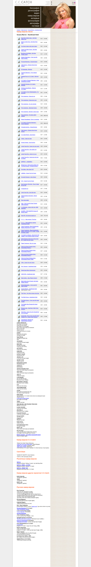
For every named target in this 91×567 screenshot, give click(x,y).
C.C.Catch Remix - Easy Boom (28, 134)
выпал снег (34, 506)
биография (34, 8)
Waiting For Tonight (21, 445)
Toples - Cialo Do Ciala (26, 138)
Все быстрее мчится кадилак (24, 518)
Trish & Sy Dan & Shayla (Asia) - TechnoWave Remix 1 (28, 247)
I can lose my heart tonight (23, 398)
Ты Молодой (20, 524)
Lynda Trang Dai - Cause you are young (30, 146)
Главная (18, 29)
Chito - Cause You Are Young (27, 262)
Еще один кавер (25, 200)
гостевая (35, 26)
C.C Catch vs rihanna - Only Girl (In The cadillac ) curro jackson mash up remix (30, 235)
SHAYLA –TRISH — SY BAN (23, 465)
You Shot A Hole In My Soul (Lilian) (29, 46)
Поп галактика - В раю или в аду (29, 100)
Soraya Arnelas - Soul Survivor (28, 142)
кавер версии (33, 16)
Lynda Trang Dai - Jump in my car (29, 154)
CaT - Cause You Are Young (27, 181)
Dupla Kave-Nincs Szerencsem (28, 270)
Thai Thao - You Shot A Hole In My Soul (30, 293)
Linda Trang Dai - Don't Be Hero (28, 192)
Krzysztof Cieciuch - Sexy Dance (28, 177)
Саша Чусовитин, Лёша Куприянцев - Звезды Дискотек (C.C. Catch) (30, 227)
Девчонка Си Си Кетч (22, 521)
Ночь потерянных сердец (23, 509)
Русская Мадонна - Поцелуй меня (29, 61)
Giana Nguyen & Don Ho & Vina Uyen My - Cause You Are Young (29, 239)
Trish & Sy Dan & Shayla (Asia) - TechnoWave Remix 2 (28, 251)
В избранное (47, 4)
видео (36, 13)
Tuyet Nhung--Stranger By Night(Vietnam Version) (27, 320)
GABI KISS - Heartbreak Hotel (28, 274)
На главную (48, 1)
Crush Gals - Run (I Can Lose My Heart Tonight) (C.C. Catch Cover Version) (30, 316)
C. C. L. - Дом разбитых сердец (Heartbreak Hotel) (28, 223)
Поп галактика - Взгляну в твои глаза (30, 111)
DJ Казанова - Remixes (26, 69)
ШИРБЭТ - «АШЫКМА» (26, 161)
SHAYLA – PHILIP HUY (22, 468)
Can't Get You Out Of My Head (24, 444)
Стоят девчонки (21, 511)
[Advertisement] (31, 555)
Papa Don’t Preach (21, 446)
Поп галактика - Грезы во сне (28, 96)
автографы (34, 23)
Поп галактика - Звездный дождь (29, 107)
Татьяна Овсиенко (21, 508)
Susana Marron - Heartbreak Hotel (35, 29)
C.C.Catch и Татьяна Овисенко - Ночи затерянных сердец (30, 81)
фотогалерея (33, 21)
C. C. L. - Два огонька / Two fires (28, 219)
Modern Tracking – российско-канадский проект (29, 434)
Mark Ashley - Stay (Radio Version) (29, 278)
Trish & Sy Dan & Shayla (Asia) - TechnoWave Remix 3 (28, 255)
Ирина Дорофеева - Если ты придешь (30, 119)
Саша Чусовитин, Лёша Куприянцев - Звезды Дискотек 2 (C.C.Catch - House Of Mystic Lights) (30, 231)
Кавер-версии (24, 29)
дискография (33, 11)
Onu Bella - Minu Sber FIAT (27, 169)
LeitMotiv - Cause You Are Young (28, 173)
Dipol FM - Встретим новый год (28, 215)
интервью (35, 18)
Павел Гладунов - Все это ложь (28, 243)
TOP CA (19, 462)
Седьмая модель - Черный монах (29, 127)
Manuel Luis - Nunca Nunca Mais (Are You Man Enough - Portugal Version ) (29, 165)
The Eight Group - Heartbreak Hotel (29, 297)
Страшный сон (24, 188)
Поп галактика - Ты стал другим (28, 104)
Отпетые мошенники (22, 520)
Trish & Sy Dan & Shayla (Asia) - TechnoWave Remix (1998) (28, 259)
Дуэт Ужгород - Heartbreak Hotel (28, 266)
